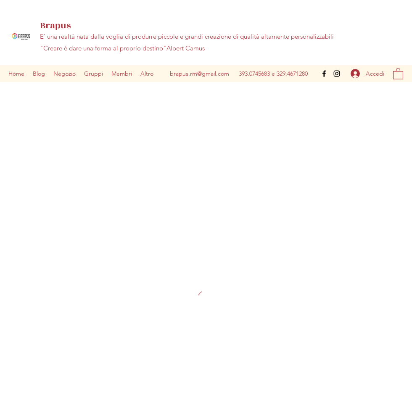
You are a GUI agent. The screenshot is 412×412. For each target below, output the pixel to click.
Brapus (55, 25)
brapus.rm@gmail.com (199, 73)
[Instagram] (337, 73)
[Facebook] (324, 73)
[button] (398, 73)
